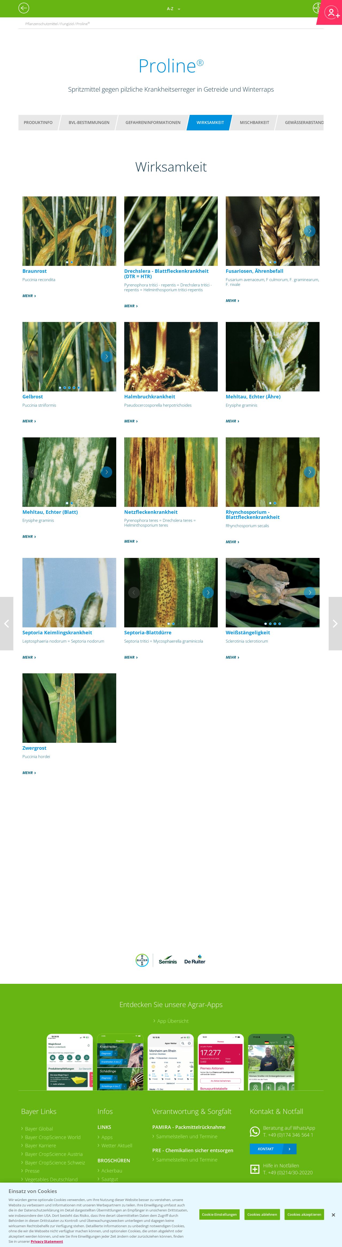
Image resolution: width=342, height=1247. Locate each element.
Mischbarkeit (254, 122)
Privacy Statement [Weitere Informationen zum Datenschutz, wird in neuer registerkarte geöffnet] (47, 1241)
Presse (32, 1171)
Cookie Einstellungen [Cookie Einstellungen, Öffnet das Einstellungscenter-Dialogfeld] (219, 1214)
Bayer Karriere (40, 1145)
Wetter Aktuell (117, 1145)
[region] (171, 1215)
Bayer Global (39, 1128)
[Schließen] (333, 1215)
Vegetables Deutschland (51, 1179)
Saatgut (110, 1179)
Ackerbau (112, 1170)
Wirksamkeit (210, 122)
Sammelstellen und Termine (186, 1136)
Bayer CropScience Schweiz (55, 1162)
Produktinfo (38, 122)
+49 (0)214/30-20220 (290, 1172)
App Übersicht (173, 1021)
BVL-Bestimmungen (89, 122)
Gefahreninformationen (153, 122)
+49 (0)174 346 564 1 (290, 1135)
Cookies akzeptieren (304, 1214)
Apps (107, 1137)
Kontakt (265, 1148)
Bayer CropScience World (53, 1137)
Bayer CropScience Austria (54, 1154)
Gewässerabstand (304, 122)
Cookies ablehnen (262, 1214)
